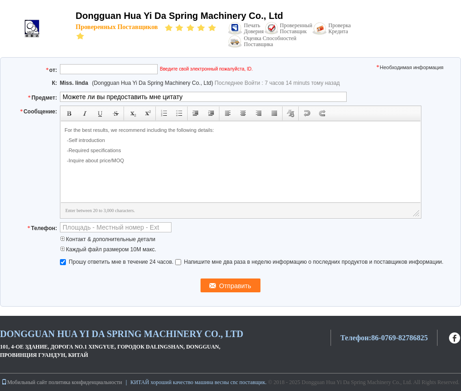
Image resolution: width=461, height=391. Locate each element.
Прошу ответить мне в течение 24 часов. (117, 262)
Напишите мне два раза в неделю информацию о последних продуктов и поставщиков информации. (309, 262)
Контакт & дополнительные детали (107, 239)
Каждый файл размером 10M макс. (108, 249)
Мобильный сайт (24, 382)
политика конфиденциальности (85, 382)
